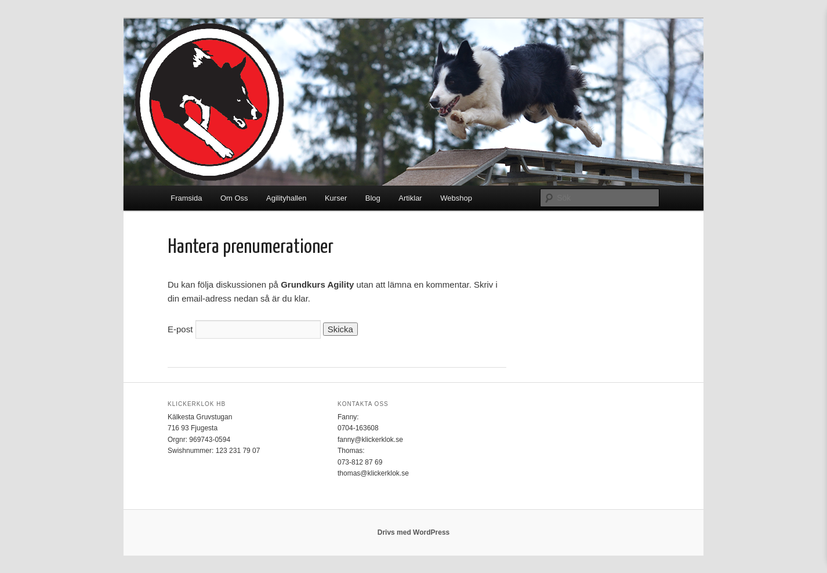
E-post (180, 329)
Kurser (336, 198)
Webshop (456, 198)
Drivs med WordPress (414, 532)
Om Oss (234, 198)
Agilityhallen (286, 198)
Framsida (186, 198)
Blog (372, 198)
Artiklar (410, 198)
